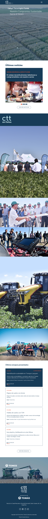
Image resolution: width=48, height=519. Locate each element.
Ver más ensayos (24, 451)
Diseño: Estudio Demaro (24, 517)
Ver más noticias (24, 107)
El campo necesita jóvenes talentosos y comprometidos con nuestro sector (22, 76)
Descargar (10, 384)
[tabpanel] (24, 86)
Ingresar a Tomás (12, 473)
